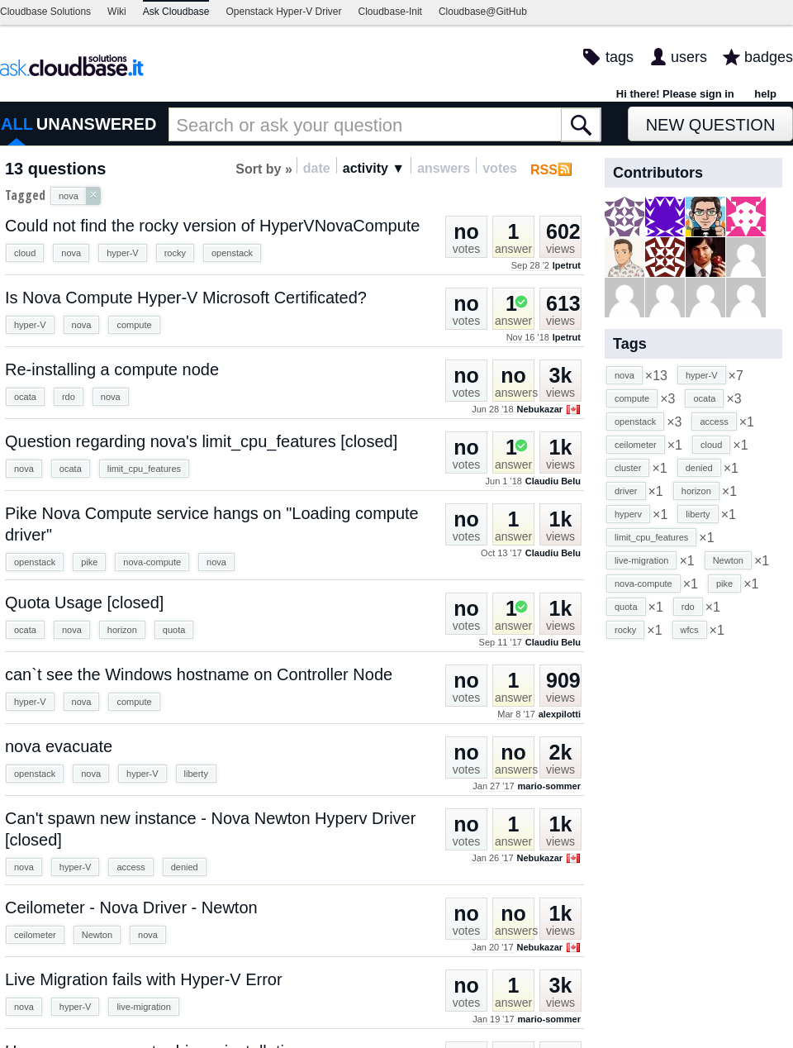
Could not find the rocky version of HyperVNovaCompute (212, 226)
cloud (25, 253)
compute (133, 325)
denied (184, 867)
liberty (196, 774)
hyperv (628, 514)
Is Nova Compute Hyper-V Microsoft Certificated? (186, 297)
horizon (122, 630)
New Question (711, 125)
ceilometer (35, 935)
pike (89, 562)
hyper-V (123, 253)
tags (619, 57)
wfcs (690, 630)
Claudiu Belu (553, 481)
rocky (175, 253)
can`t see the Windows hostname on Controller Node (198, 674)
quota (174, 630)
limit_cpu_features (144, 469)
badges (768, 57)
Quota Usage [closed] (84, 602)
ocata (25, 397)
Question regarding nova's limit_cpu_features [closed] (201, 441)
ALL (17, 124)
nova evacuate (58, 746)
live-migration (143, 1007)
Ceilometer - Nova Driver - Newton (131, 907)
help (765, 94)
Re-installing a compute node (112, 369)
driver (626, 491)
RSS (544, 170)
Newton (97, 935)
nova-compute (152, 562)
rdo (68, 397)
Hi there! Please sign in (675, 94)
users (689, 57)
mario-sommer (549, 786)
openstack (232, 253)
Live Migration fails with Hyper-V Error (144, 979)
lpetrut (567, 265)
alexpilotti (560, 714)
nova (71, 253)
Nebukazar (539, 409)
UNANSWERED (96, 124)
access (130, 867)
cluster (628, 468)
